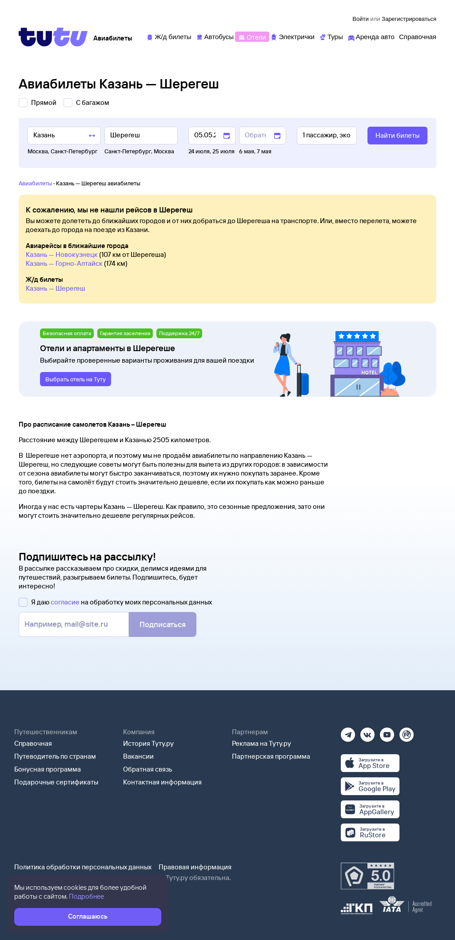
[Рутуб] (406, 732)
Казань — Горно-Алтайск (64, 263)
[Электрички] (292, 36)
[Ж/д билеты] (168, 36)
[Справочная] (417, 36)
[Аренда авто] (371, 36)
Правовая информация (195, 867)
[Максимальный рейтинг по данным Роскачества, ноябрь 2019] (367, 876)
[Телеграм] (348, 732)
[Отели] (252, 36)
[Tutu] (53, 37)
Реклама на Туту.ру (261, 743)
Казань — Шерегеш (55, 288)
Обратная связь (147, 769)
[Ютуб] (387, 732)
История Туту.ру (148, 743)
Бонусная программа (47, 769)
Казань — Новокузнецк (62, 254)
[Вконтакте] (367, 732)
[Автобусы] (215, 36)
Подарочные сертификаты (56, 782)
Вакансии (138, 756)
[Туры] (331, 36)
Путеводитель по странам (55, 756)
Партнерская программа (271, 756)
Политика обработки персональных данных (83, 867)
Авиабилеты (35, 183)
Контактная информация (162, 782)
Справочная (33, 743)
